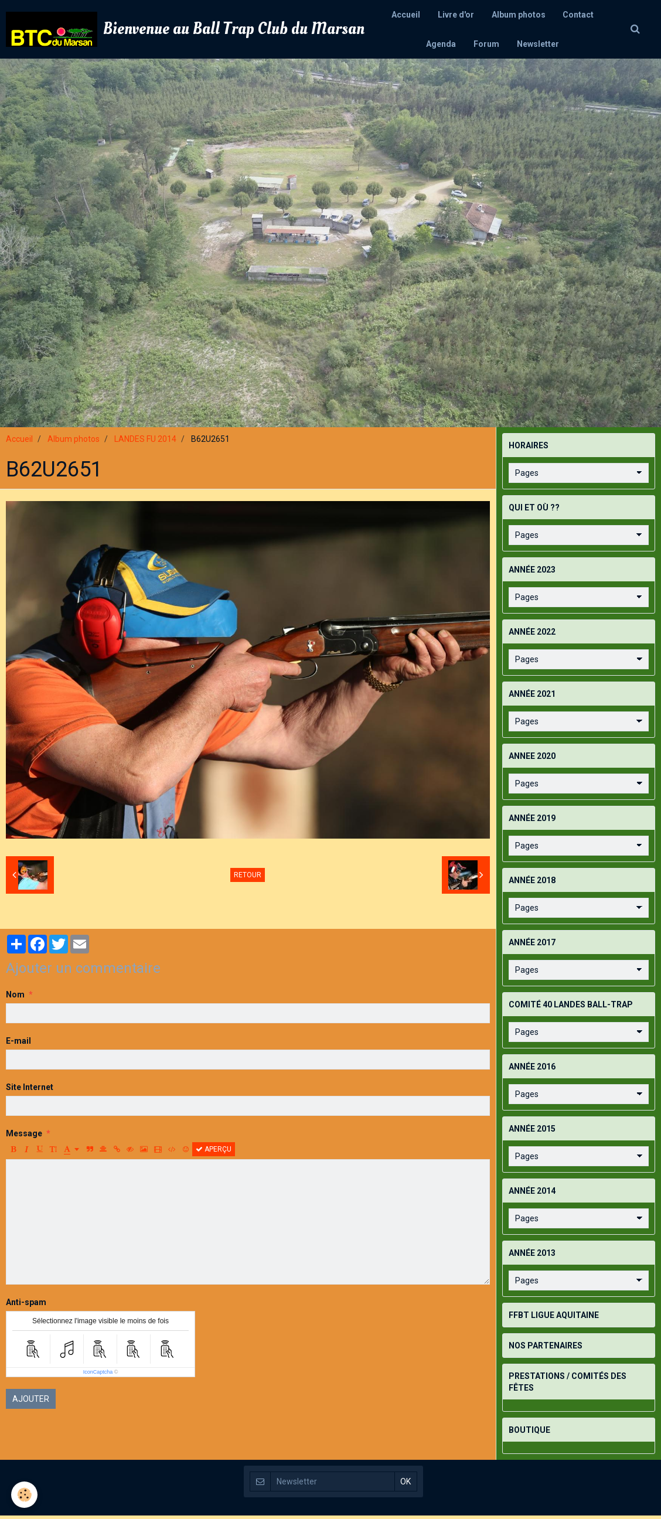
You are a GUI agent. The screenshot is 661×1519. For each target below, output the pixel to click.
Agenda (441, 44)
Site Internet (29, 1090)
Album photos (519, 14)
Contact (578, 14)
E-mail (18, 1044)
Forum (486, 44)
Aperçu (213, 1153)
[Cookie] (25, 1494)
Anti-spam (26, 1305)
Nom (15, 998)
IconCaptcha (98, 1375)
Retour (247, 878)
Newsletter (538, 44)
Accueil (405, 14)
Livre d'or (456, 14)
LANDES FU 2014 (145, 442)
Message (24, 1137)
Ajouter (30, 1402)
